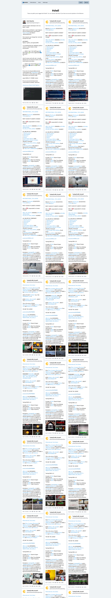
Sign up (86, 2)
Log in (81, 2)
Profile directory (33, 2)
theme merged (26, 32)
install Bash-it (35, 72)
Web (57, 103)
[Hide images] (24, 343)
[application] (83, 427)
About (39, 2)
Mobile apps (45, 2)
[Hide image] (24, 88)
